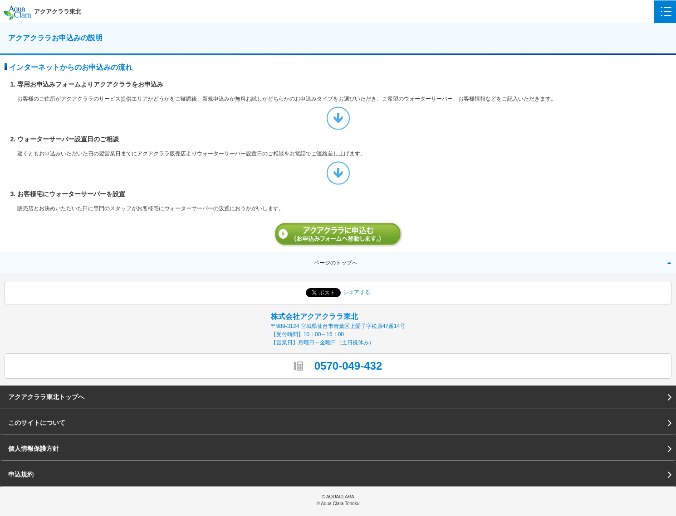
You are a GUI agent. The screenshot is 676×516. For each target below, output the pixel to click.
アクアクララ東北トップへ (46, 396)
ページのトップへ (336, 263)
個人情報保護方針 (33, 448)
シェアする (356, 292)
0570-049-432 (348, 366)
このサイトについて (36, 422)
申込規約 (21, 474)
